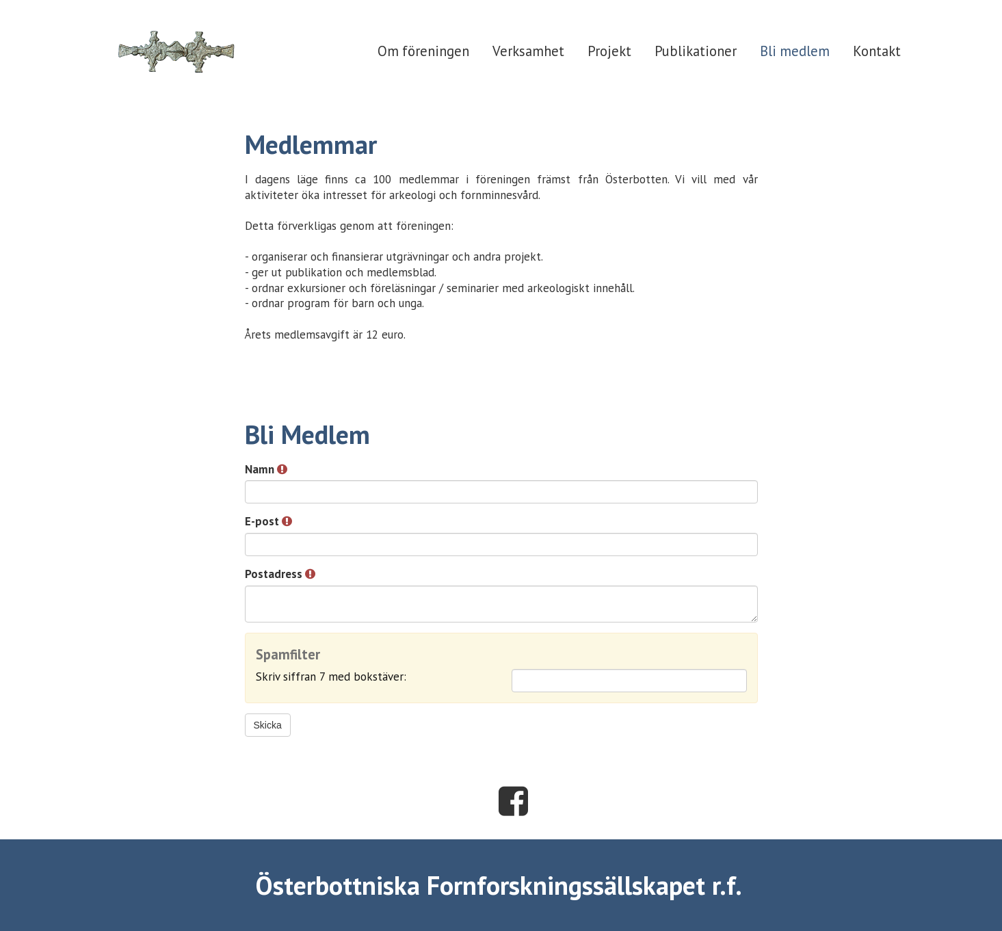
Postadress (280, 573)
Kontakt (877, 51)
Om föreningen (423, 51)
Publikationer (696, 51)
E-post (268, 521)
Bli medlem (795, 51)
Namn (266, 469)
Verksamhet (528, 51)
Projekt (609, 51)
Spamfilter (288, 655)
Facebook (513, 801)
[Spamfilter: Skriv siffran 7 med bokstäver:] (629, 680)
